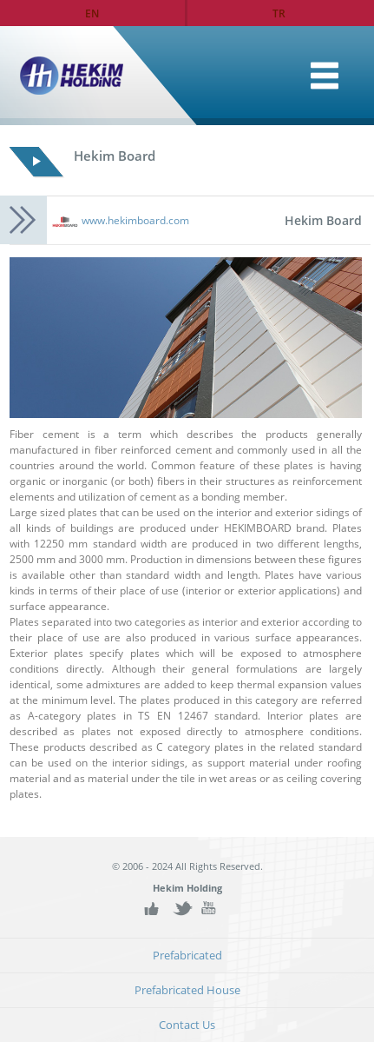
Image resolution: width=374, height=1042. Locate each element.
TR (278, 13)
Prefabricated (187, 955)
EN (92, 13)
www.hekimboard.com (135, 220)
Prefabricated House (187, 990)
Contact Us (187, 1025)
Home (324, 76)
